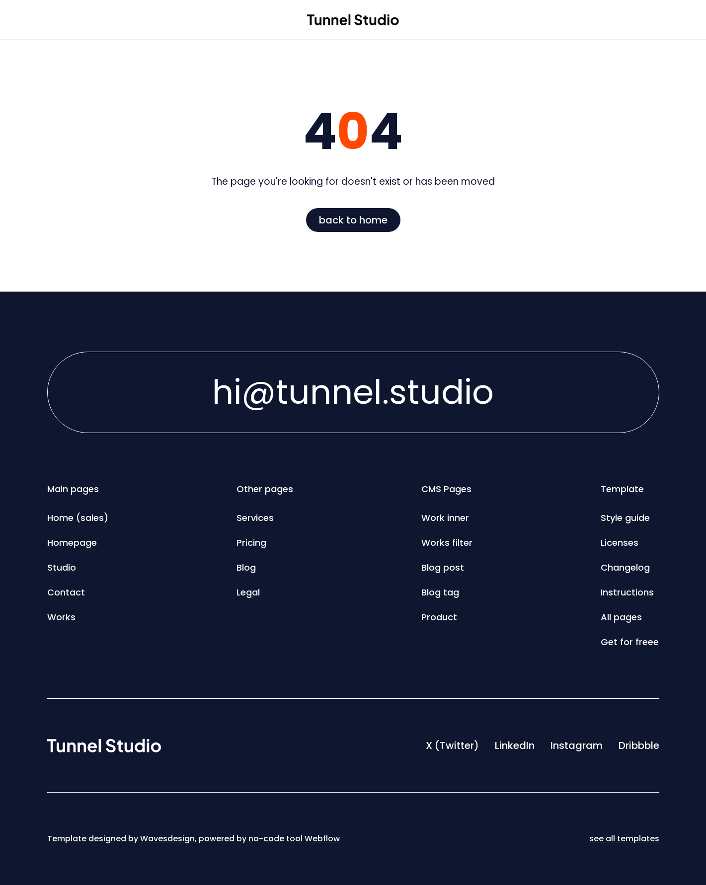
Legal (248, 592)
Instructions (627, 592)
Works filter (446, 542)
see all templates (624, 838)
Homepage (72, 542)
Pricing (251, 542)
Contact (66, 592)
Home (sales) (77, 518)
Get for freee (630, 642)
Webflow (322, 838)
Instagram (576, 745)
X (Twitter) (452, 745)
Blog (246, 567)
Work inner (445, 518)
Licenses (619, 542)
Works (61, 617)
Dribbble (639, 745)
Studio (61, 567)
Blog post (442, 567)
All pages (621, 617)
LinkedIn (515, 745)
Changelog (625, 567)
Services (255, 518)
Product (439, 617)
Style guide (625, 518)
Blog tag (440, 592)
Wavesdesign (167, 838)
